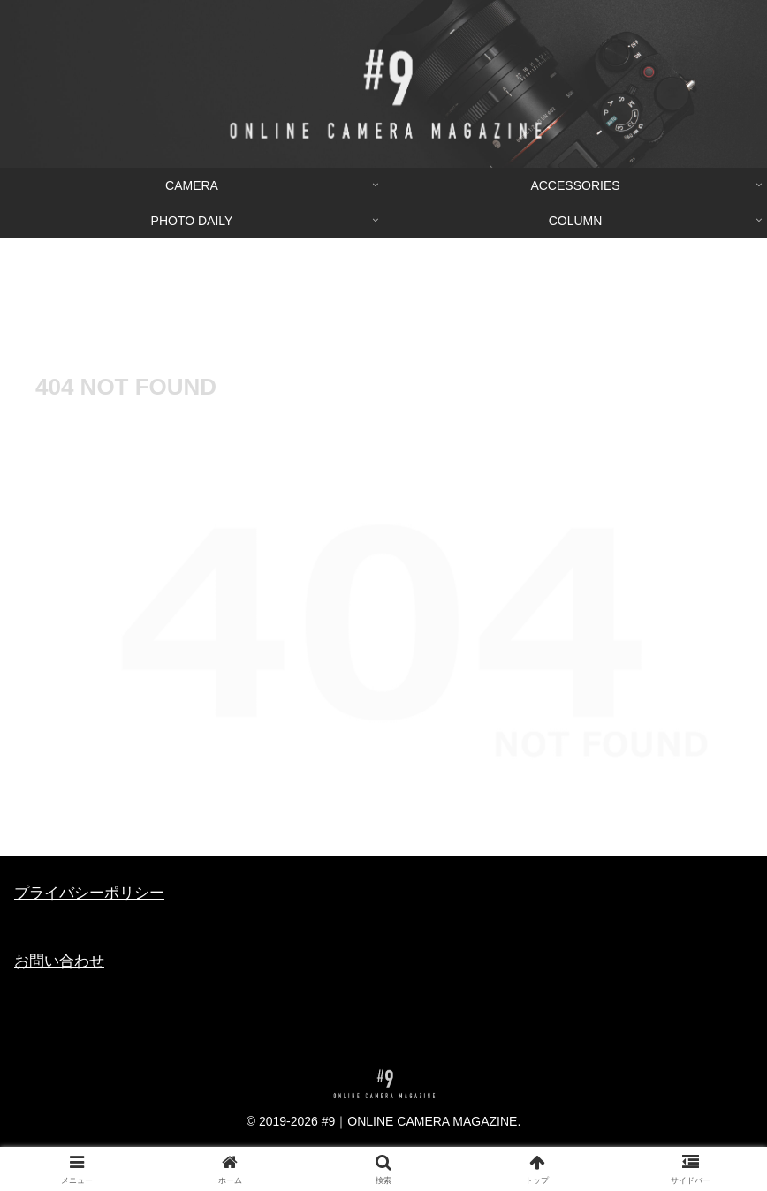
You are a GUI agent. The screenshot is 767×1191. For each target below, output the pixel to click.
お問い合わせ (59, 961)
